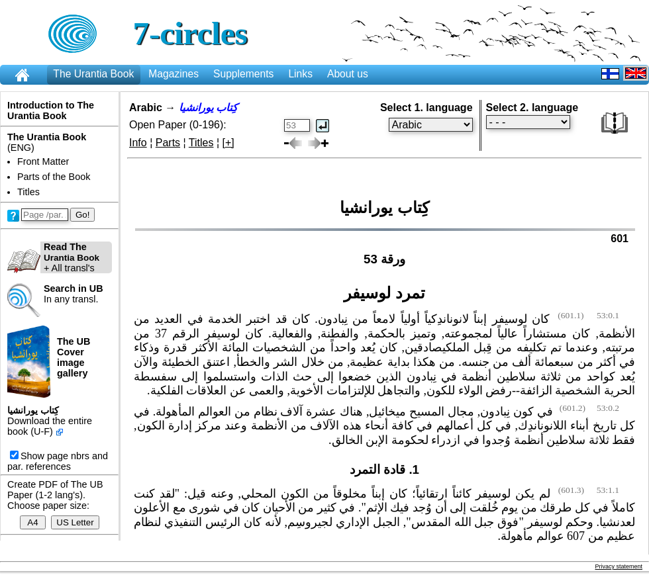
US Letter (74, 522)
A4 (32, 522)
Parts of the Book (53, 176)
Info (138, 142)
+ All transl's (53, 257)
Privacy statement (618, 566)
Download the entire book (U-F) (49, 426)
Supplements (243, 73)
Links (300, 73)
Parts (168, 142)
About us (347, 73)
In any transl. (73, 293)
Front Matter (43, 161)
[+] (228, 142)
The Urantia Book (93, 73)
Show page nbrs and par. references (57, 461)
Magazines (173, 73)
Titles (28, 192)
